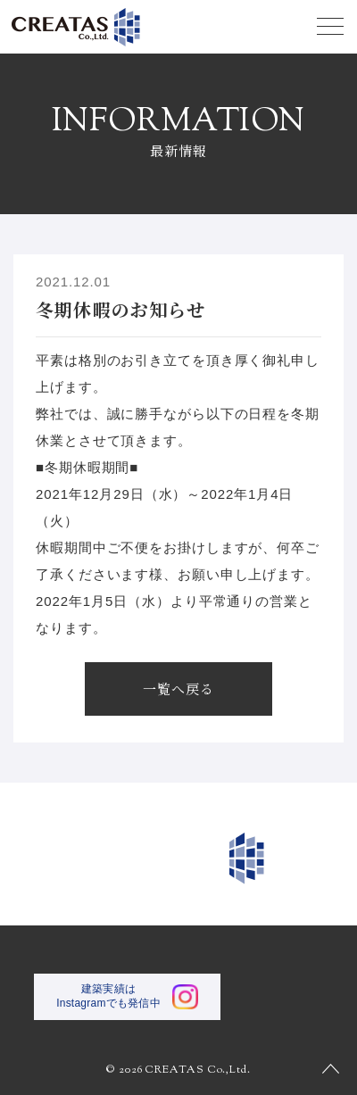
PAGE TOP (330, 1068)
